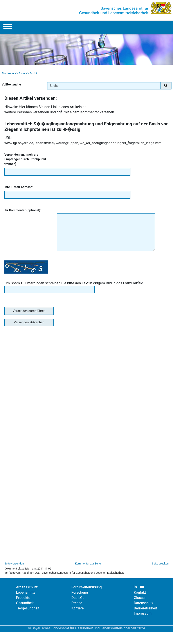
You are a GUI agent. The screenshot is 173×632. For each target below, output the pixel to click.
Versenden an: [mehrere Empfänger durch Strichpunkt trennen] (25, 159)
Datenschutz (143, 603)
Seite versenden (14, 563)
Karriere (77, 608)
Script (33, 73)
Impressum (142, 613)
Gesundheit (25, 603)
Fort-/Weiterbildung (86, 587)
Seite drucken (160, 563)
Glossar (140, 598)
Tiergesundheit (27, 608)
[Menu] (7, 27)
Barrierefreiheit (145, 608)
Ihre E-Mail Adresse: (18, 187)
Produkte (23, 598)
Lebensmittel (26, 592)
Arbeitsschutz (27, 587)
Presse (76, 603)
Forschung (79, 592)
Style (22, 73)
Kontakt (140, 592)
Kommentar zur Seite (88, 563)
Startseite (8, 73)
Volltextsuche (11, 84)
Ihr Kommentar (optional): (22, 210)
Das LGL (77, 598)
